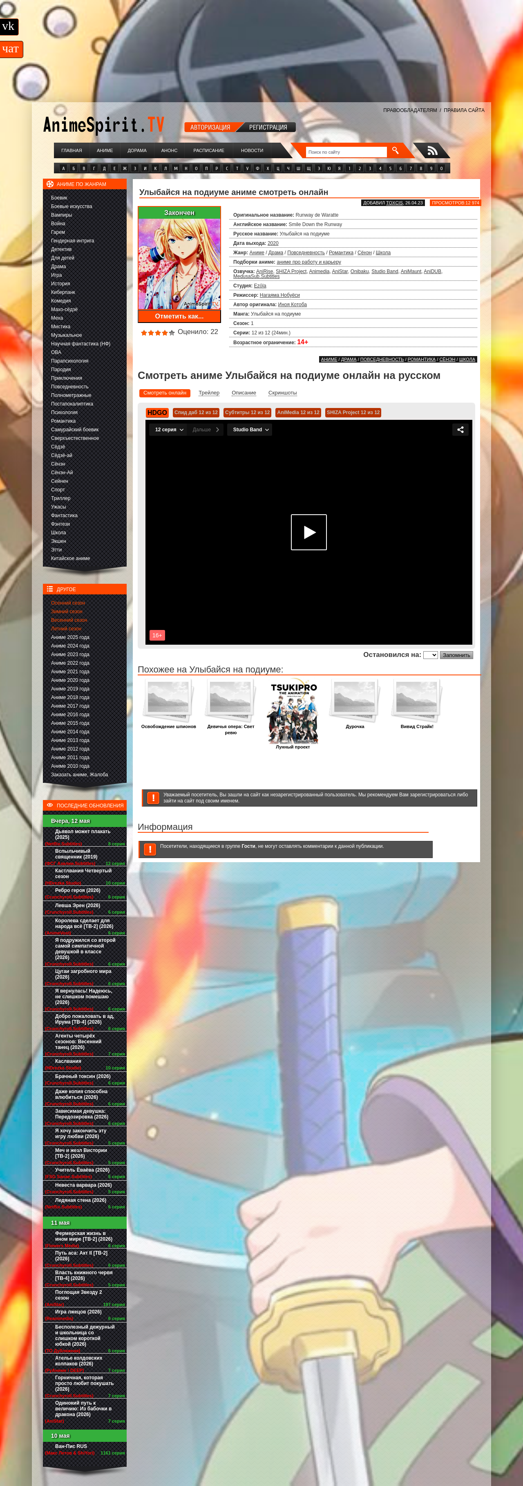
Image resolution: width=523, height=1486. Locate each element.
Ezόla (260, 286)
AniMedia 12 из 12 (298, 412)
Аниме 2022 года (70, 663)
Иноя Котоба (292, 304)
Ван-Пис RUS (71, 1446)
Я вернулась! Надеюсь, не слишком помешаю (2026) (83, 996)
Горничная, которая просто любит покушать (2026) (84, 1383)
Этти (56, 550)
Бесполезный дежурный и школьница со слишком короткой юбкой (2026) (85, 1335)
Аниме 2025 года (70, 637)
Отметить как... (179, 316)
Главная (71, 150)
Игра (56, 275)
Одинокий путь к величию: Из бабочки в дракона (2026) (83, 1408)
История (60, 284)
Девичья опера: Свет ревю (230, 727)
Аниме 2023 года (70, 654)
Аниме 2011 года (70, 757)
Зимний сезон (67, 611)
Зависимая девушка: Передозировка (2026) (81, 1114)
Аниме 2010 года (70, 766)
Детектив (61, 249)
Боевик (59, 198)
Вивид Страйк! (417, 724)
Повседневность (70, 387)
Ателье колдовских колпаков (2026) (78, 1361)
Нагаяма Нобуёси (280, 295)
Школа (58, 533)
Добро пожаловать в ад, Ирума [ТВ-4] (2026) (84, 1019)
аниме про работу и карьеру (309, 262)
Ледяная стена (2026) (80, 1200)
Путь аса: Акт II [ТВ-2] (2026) (81, 1256)
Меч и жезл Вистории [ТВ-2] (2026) (81, 1153)
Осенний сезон (68, 603)
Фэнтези (60, 524)
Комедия (61, 301)
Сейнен (59, 481)
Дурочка (355, 724)
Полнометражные (71, 395)
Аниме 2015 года (70, 723)
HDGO (157, 412)
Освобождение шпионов (168, 724)
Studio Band (384, 271)
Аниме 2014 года (70, 732)
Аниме (105, 150)
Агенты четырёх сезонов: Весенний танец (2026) (78, 1041)
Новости (252, 150)
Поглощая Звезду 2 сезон (78, 1295)
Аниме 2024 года (70, 646)
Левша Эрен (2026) (77, 905)
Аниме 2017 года (70, 706)
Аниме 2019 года (70, 689)
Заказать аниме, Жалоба (79, 775)
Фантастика (64, 515)
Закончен (179, 212)
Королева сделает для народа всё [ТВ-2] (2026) (84, 923)
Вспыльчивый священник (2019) (76, 854)
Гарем (58, 232)
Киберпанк (63, 292)
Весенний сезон (69, 620)
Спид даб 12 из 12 (196, 412)
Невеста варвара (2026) (83, 1185)
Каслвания (68, 1061)
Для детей (62, 258)
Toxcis (394, 202)
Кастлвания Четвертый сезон (83, 873)
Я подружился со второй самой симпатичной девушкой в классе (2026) (85, 948)
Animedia (319, 271)
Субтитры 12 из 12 (247, 412)
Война (58, 223)
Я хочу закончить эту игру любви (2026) (81, 1133)
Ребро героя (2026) (78, 890)
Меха (57, 318)
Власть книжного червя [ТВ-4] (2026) (84, 1275)
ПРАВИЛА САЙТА (464, 110)
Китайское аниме (70, 558)
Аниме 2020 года (70, 680)
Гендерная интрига (72, 241)
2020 (273, 243)
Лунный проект (293, 744)
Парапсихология (70, 361)
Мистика (60, 326)
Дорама (136, 150)
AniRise (264, 271)
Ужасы (58, 507)
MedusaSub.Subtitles (256, 276)
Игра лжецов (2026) (78, 1312)
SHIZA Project (291, 271)
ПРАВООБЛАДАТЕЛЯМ (410, 110)
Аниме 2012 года (70, 749)
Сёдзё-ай (61, 455)
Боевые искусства (71, 206)
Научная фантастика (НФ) (80, 344)
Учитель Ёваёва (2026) (82, 1170)
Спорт (58, 490)
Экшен (58, 541)
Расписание (209, 150)
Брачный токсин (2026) (83, 1076)
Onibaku (360, 271)
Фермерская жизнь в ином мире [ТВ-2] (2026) (83, 1236)
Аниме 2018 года (70, 697)
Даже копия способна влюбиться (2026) (81, 1094)
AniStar (340, 271)
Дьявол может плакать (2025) (83, 834)
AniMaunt (411, 271)
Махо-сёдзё (64, 309)
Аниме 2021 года (70, 672)
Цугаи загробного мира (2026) (83, 974)
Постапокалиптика (72, 404)
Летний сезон (66, 629)
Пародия (61, 369)
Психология (64, 412)
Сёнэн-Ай (62, 472)
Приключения (66, 378)
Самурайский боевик (74, 430)
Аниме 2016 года (70, 714)
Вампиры (61, 215)
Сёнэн (58, 464)
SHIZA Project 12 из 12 (353, 412)
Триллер (60, 498)
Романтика (63, 421)
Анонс (169, 150)
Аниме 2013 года (70, 740)
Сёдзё (58, 447)
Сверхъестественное (75, 438)
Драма (58, 266)
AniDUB (432, 271)
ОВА (56, 352)
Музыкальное (66, 335)
